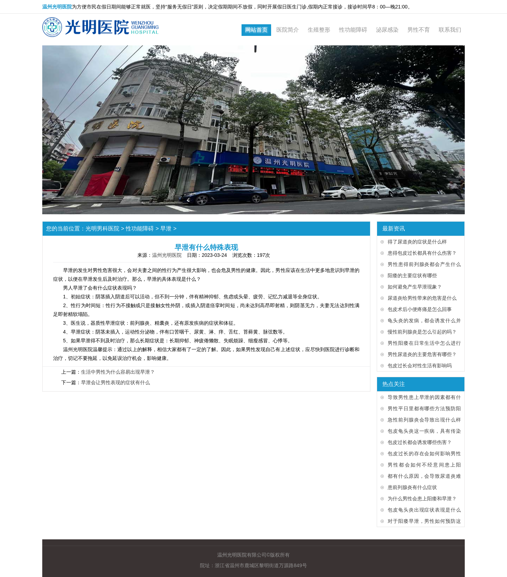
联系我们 (450, 30)
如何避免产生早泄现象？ (415, 287)
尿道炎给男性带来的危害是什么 (422, 298)
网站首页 (256, 30)
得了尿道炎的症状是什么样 (417, 242)
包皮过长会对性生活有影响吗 (420, 365)
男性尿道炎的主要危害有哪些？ (422, 354)
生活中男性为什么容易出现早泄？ (118, 372)
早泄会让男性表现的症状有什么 (115, 382)
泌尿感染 (387, 30)
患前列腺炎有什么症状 (412, 487)
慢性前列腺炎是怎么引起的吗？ (422, 332)
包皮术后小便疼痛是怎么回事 (420, 309)
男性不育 (418, 30)
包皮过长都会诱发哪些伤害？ (420, 442)
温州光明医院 (167, 255)
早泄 (165, 229)
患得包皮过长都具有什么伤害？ (422, 253)
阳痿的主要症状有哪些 (412, 275)
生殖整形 (319, 30)
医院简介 (287, 30)
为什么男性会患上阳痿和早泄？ (422, 498)
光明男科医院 (102, 229)
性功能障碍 (353, 30)
